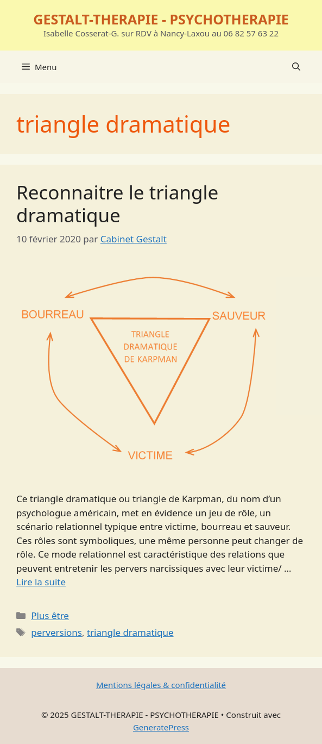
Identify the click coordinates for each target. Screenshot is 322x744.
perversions (56, 632)
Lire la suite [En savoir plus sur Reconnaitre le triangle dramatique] (41, 582)
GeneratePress (161, 727)
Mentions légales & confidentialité (161, 684)
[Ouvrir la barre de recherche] (296, 67)
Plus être (50, 615)
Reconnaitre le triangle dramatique (117, 203)
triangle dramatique (130, 632)
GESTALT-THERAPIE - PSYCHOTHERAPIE (160, 19)
